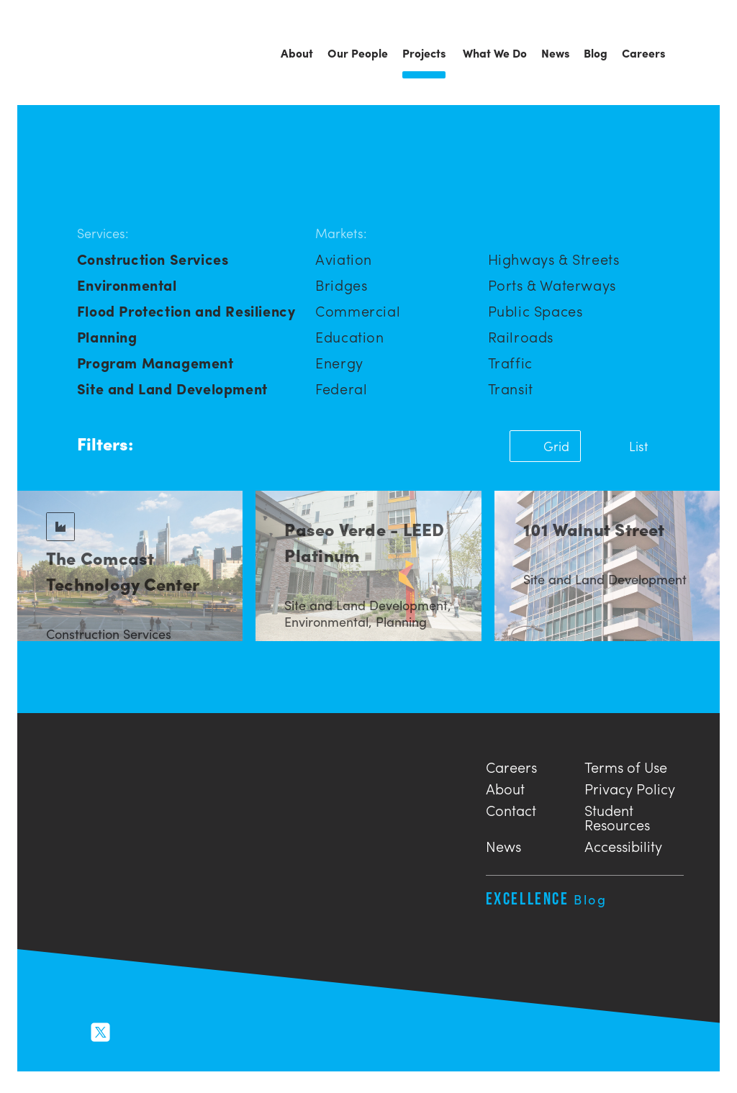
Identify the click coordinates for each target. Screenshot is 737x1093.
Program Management (155, 362)
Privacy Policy (629, 787)
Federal (341, 388)
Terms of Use (625, 765)
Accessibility (623, 844)
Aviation (343, 258)
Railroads (520, 336)
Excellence (546, 898)
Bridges (341, 284)
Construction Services (153, 258)
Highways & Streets (554, 258)
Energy (339, 362)
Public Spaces (535, 310)
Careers (511, 765)
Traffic (510, 362)
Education (349, 336)
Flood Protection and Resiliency (186, 310)
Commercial (357, 310)
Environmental (127, 284)
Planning (107, 336)
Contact (511, 808)
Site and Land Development (172, 388)
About (505, 787)
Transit (510, 388)
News (503, 844)
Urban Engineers (96, 54)
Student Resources (617, 815)
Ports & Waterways (552, 284)
